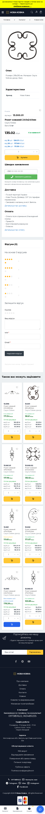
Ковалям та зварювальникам (22, 700)
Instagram (33, 783)
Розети (7, 111)
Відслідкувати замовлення (22, 755)
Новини (22, 696)
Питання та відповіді (22, 762)
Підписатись (35, 652)
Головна (6, 20)
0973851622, (16, 716)
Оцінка (8, 310)
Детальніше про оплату (15, 230)
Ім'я (7, 333)
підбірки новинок (22, 6)
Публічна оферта (22, 767)
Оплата (22, 689)
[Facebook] (16, 662)
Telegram (11, 783)
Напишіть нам (29, 779)
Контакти (23, 692)
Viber (22, 783)
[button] (31, 12)
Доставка (22, 685)
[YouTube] (29, 662)
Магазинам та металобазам (22, 704)
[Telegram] (23, 662)
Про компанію (22, 681)
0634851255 (29, 716)
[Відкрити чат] (40, 809)
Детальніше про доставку (16, 206)
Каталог (22, 20)
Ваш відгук (10, 318)
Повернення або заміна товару (22, 759)
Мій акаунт (22, 751)
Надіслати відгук (14, 353)
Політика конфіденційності (22, 771)
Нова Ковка (21, 793)
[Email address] (14, 652)
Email (8, 342)
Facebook (22, 787)
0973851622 (14, 779)
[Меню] (3, 12)
